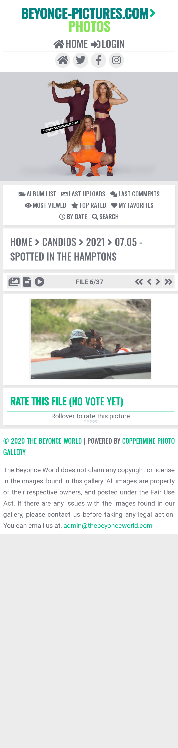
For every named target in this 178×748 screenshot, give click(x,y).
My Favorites (132, 204)
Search (105, 216)
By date (73, 216)
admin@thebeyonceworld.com (107, 525)
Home (70, 43)
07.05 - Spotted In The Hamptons (76, 248)
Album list (37, 193)
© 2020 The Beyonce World (42, 441)
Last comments (135, 193)
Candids (59, 241)
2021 (95, 241)
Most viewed (45, 204)
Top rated (88, 204)
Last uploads (83, 193)
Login (108, 43)
